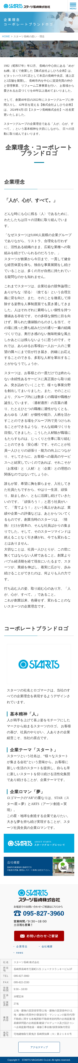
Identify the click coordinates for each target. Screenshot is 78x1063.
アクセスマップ (39, 1047)
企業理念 (21, 946)
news (19, 952)
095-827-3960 (39, 913)
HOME (6, 36)
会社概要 (47, 946)
